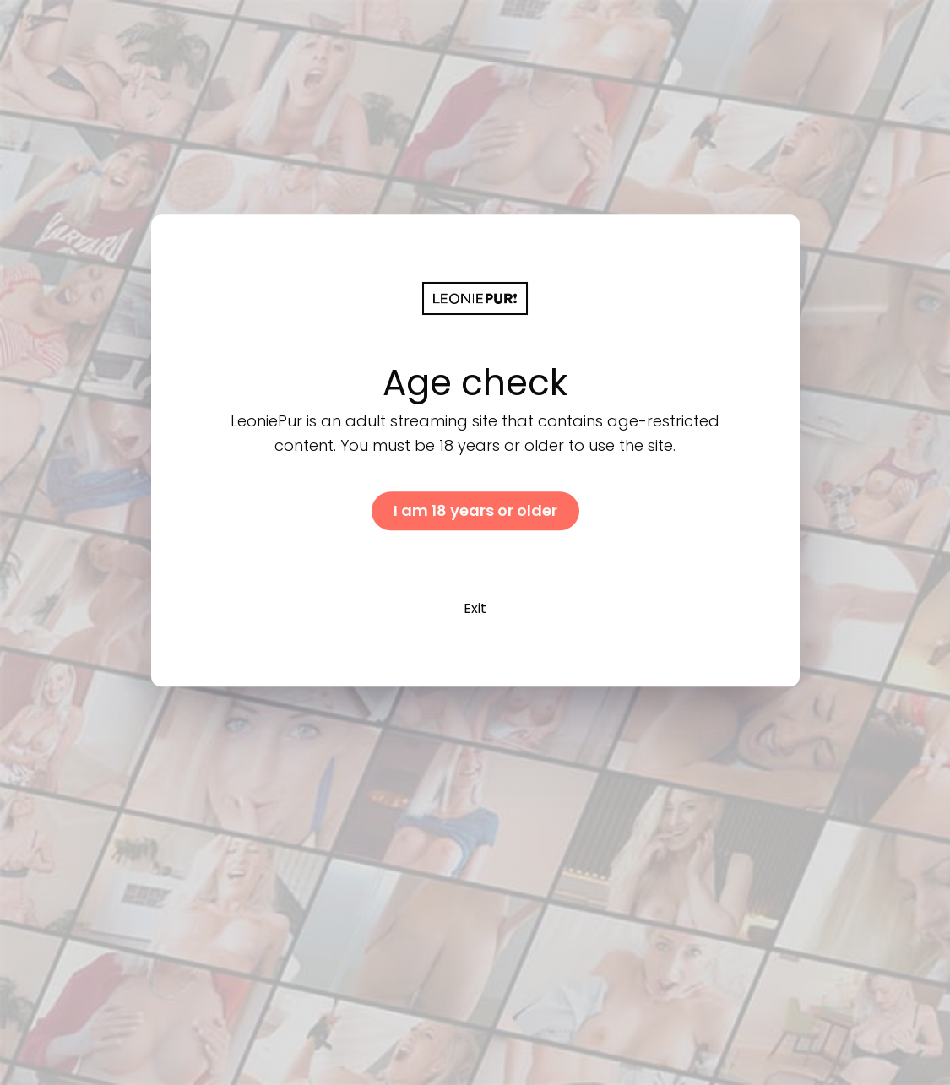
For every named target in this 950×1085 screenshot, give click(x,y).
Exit (475, 608)
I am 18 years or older (475, 510)
